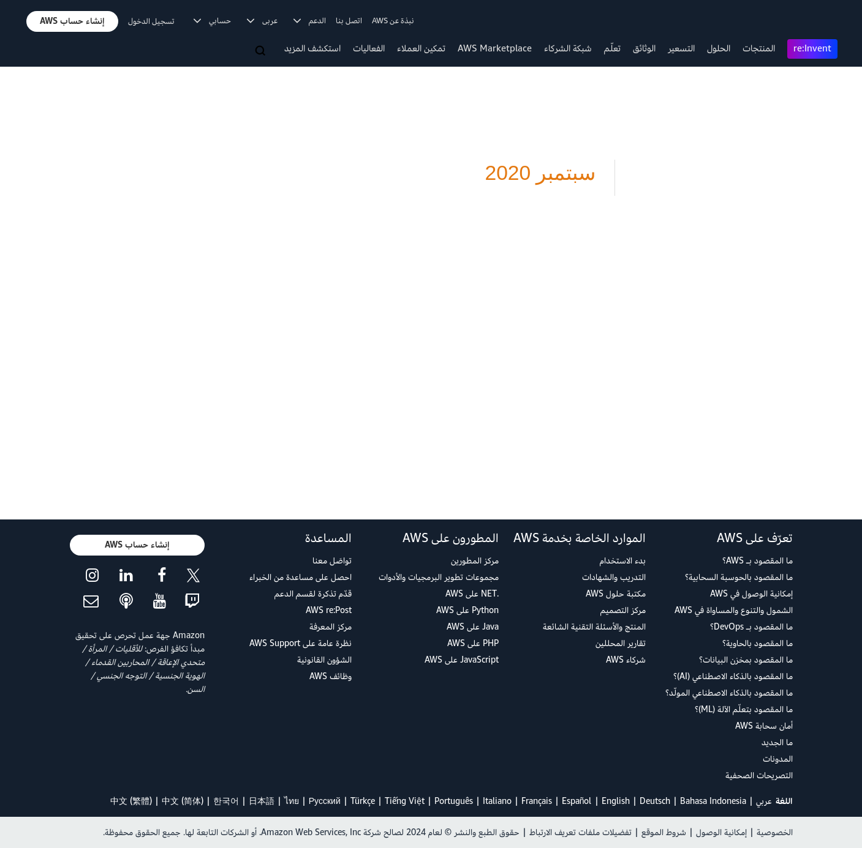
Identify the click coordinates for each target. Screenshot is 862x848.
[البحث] (261, 51)
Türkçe (362, 801)
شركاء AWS (626, 659)
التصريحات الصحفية (759, 775)
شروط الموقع (663, 832)
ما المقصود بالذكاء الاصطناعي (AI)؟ (733, 676)
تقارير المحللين (620, 643)
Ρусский (325, 801)
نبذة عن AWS (393, 21)
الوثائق (644, 49)
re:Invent (812, 49)
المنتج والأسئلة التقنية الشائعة (594, 626)
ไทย (291, 801)
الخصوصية (775, 832)
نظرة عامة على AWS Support (300, 643)
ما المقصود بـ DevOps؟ (751, 626)
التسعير (681, 49)
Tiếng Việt (405, 801)
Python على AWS (467, 610)
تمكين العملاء (421, 49)
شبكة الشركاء (568, 49)
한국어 (226, 801)
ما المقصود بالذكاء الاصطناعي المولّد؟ (729, 692)
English (616, 801)
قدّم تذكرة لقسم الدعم (313, 593)
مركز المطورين (475, 560)
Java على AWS (473, 626)
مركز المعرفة (330, 626)
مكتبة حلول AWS (616, 593)
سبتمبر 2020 (540, 173)
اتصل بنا (349, 21)
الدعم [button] (309, 21)
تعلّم (612, 49)
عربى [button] (262, 21)
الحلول (718, 49)
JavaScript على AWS (462, 659)
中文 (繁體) (131, 801)
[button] (72, 21)
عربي (764, 801)
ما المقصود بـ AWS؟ (757, 560)
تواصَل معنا (332, 560)
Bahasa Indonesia (713, 801)
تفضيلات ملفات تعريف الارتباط (580, 832)
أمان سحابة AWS (764, 726)
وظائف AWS (330, 676)
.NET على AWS (472, 593)
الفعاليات (369, 49)
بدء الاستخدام (623, 560)
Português (453, 801)
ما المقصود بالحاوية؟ (757, 643)
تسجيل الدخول (151, 21)
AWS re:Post (329, 610)
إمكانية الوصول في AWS (751, 593)
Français (536, 801)
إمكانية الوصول (721, 832)
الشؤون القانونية (324, 659)
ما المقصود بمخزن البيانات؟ (746, 659)
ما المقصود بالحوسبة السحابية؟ (739, 577)
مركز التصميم (623, 610)
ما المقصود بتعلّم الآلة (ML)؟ (744, 709)
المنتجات (759, 49)
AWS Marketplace (495, 49)
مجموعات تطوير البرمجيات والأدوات (439, 577)
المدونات (778, 759)
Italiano (497, 801)
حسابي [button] (212, 21)
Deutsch (655, 801)
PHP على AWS (473, 643)
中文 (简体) (182, 801)
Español (577, 801)
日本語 (261, 801)
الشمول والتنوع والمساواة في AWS (734, 610)
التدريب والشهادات (614, 577)
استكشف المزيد (312, 49)
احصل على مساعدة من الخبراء (300, 577)
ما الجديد (777, 742)
